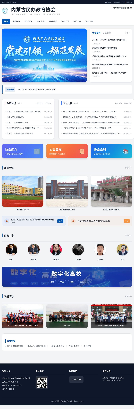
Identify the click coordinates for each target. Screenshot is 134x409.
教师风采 (89, 21)
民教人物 (40, 21)
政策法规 (53, 21)
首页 (6, 21)
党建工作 (65, 21)
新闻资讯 (28, 21)
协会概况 (16, 21)
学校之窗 (77, 21)
